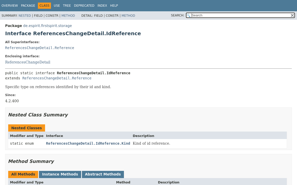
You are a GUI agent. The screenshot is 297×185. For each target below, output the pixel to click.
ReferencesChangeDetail (27, 62)
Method (68, 15)
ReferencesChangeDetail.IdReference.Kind (88, 143)
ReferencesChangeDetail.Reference (39, 48)
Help (114, 5)
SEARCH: (178, 15)
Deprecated (84, 5)
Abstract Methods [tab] (103, 174)
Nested (24, 15)
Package (28, 5)
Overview (10, 5)
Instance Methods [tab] (60, 174)
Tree (67, 5)
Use (57, 5)
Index (102, 5)
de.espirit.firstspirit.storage (47, 26)
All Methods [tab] (23, 174)
